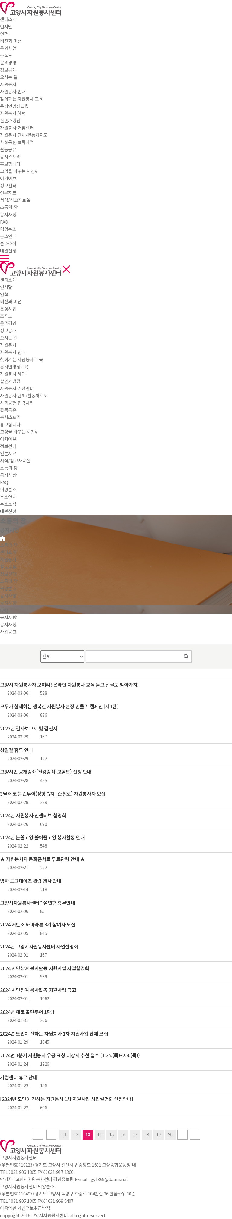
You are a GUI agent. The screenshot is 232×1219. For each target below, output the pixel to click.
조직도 (6, 316)
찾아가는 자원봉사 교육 (21, 359)
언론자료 (8, 453)
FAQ (4, 482)
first (38, 1135)
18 (146, 1134)
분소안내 (8, 497)
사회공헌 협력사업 (17, 403)
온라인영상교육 (14, 366)
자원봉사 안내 (13, 352)
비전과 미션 (10, 301)
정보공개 (8, 330)
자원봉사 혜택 (13, 374)
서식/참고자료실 (15, 460)
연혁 (4, 294)
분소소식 (8, 504)
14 (99, 1134)
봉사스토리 (10, 417)
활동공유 (8, 149)
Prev (51, 1135)
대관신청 (8, 511)
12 (76, 1134)
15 (111, 1134)
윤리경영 (8, 323)
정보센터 (8, 185)
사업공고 (8, 631)
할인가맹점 (10, 381)
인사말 (6, 287)
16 (123, 1134)
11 (64, 1134)
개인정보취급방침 (34, 1208)
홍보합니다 (10, 424)
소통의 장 (9, 207)
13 (87, 1134)
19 (158, 1134)
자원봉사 (8, 84)
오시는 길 (9, 337)
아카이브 (8, 439)
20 (170, 1134)
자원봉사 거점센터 (17, 388)
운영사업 (8, 309)
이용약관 (8, 1208)
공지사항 (8, 475)
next (182, 1135)
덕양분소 (8, 229)
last (195, 1135)
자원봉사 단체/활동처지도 (24, 395)
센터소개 (8, 19)
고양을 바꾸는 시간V (18, 431)
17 (135, 1134)
